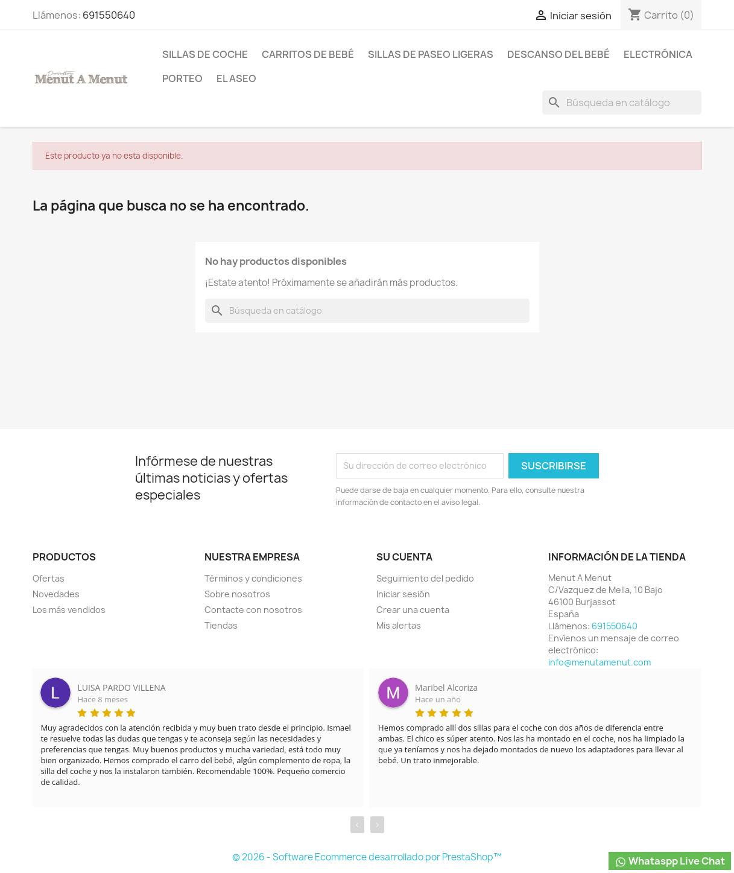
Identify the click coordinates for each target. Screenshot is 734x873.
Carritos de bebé (308, 54)
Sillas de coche (205, 54)
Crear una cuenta (412, 609)
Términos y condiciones (253, 578)
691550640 (109, 15)
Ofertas (49, 578)
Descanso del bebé (558, 54)
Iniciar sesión (403, 594)
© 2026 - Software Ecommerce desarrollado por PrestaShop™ (367, 857)
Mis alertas (398, 625)
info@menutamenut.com (599, 662)
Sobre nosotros (237, 594)
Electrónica (658, 54)
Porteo (182, 78)
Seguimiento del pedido (425, 578)
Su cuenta (404, 556)
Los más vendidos (69, 609)
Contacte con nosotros (253, 609)
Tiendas (221, 625)
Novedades (56, 594)
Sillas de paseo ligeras (430, 54)
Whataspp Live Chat (670, 861)
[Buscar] (621, 102)
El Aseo (236, 78)
